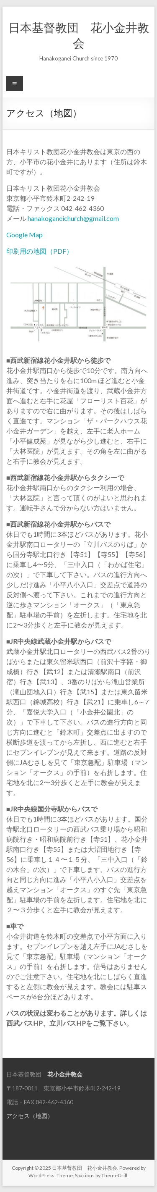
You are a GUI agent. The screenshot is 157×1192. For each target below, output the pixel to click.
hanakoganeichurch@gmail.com (73, 218)
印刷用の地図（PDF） (39, 251)
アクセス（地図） (29, 1115)
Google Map (24, 235)
